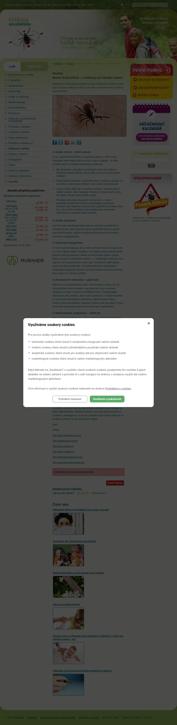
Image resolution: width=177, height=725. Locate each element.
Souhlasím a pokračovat (107, 399)
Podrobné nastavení (69, 399)
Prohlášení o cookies (118, 388)
